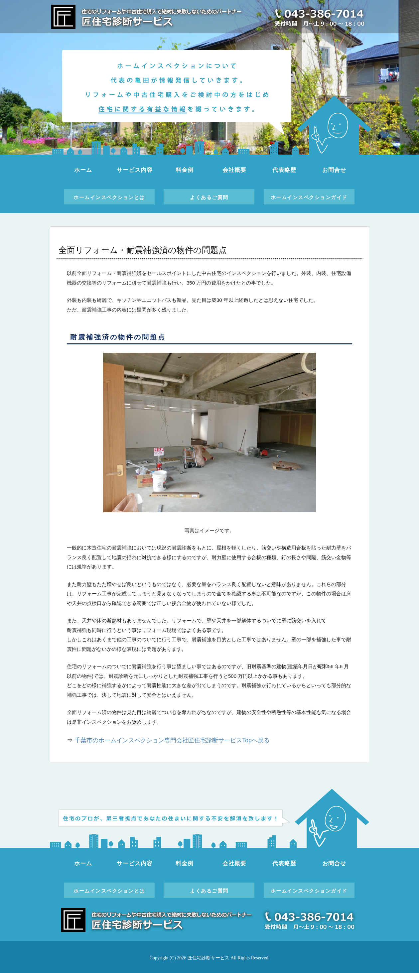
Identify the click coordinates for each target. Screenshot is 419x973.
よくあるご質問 (209, 197)
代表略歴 (284, 170)
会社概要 (234, 170)
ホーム (83, 170)
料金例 (185, 170)
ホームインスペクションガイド (309, 197)
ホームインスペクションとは (109, 197)
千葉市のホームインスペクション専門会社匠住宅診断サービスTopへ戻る (172, 740)
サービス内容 (134, 170)
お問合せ (334, 170)
